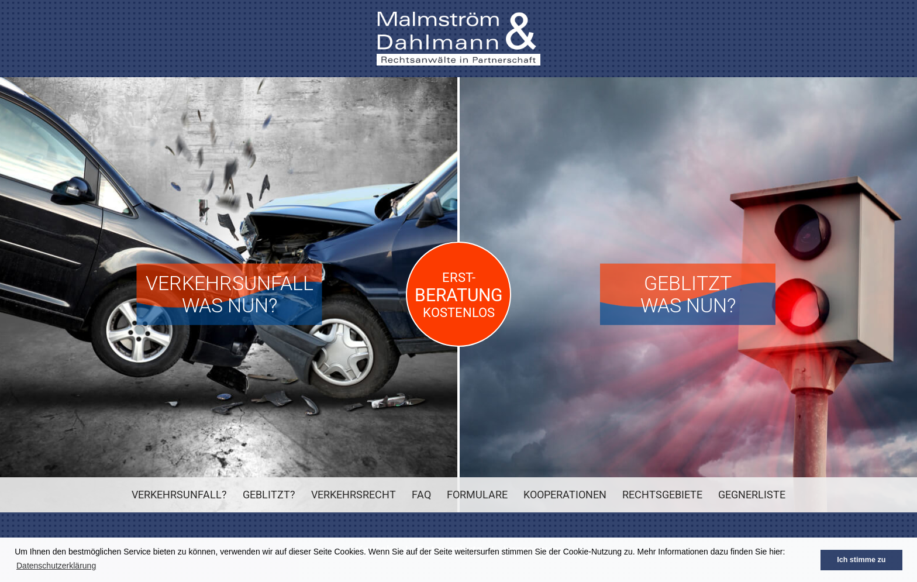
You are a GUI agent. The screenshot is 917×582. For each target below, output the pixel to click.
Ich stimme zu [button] (861, 560)
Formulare (477, 494)
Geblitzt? (269, 494)
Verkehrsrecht (353, 494)
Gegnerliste (751, 494)
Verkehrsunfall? (179, 494)
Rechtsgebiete (662, 494)
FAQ (421, 494)
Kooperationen (564, 494)
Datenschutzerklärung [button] (56, 565)
